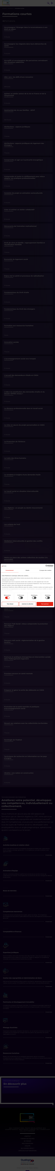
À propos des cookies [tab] (45, 570)
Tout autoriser (45, 604)
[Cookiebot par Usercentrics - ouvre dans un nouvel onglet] (46, 566)
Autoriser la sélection (27, 604)
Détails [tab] (27, 570)
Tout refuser (10, 604)
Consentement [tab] (9, 570)
